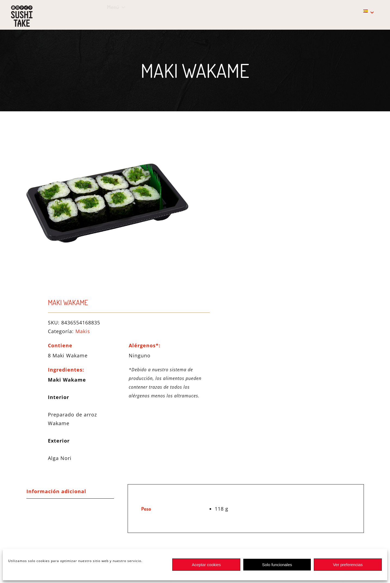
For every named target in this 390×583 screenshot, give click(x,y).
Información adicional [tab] (56, 491)
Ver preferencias (348, 564)
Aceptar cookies (206, 564)
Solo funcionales (277, 564)
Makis (82, 331)
